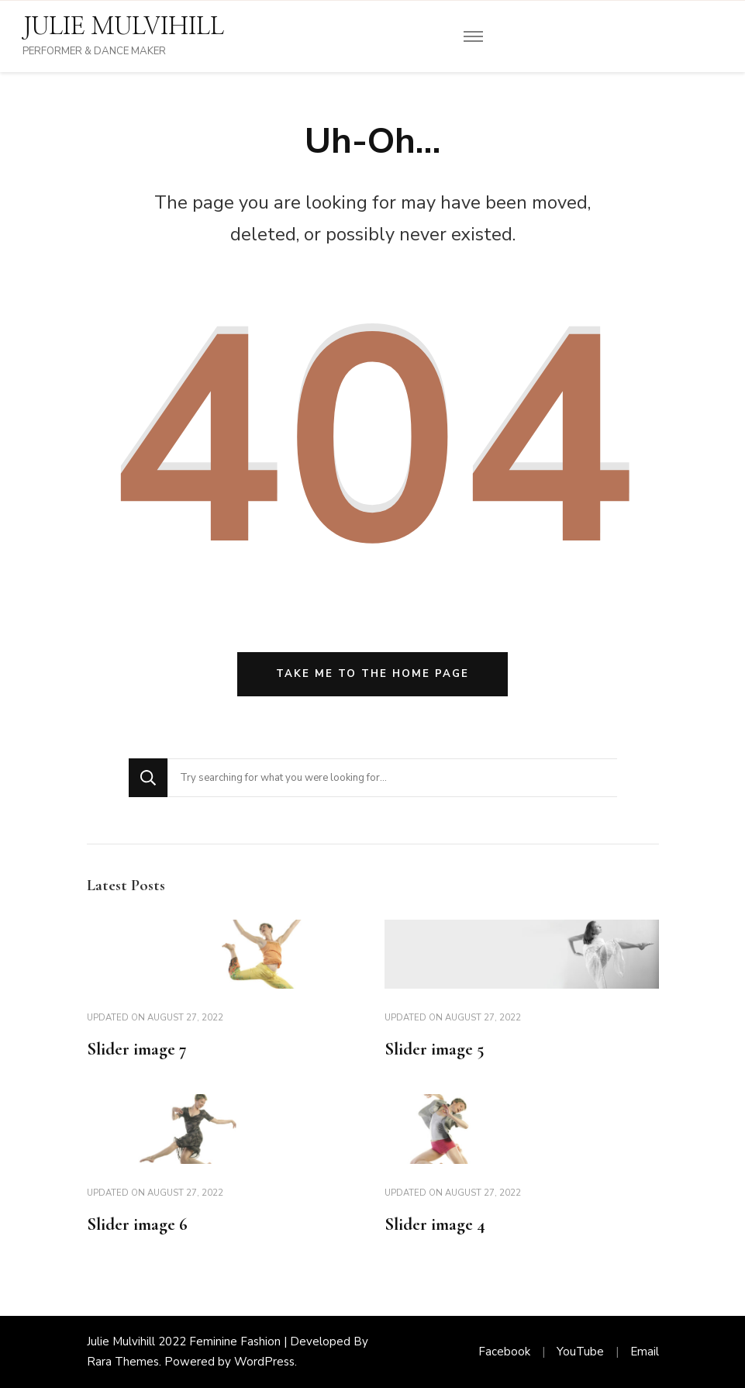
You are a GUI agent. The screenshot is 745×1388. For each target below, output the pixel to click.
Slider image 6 (137, 1224)
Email (644, 1351)
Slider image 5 (435, 1049)
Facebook (504, 1351)
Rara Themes (123, 1361)
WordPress (264, 1361)
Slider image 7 (137, 1049)
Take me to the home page (372, 674)
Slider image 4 (435, 1224)
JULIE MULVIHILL (123, 27)
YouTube (580, 1351)
